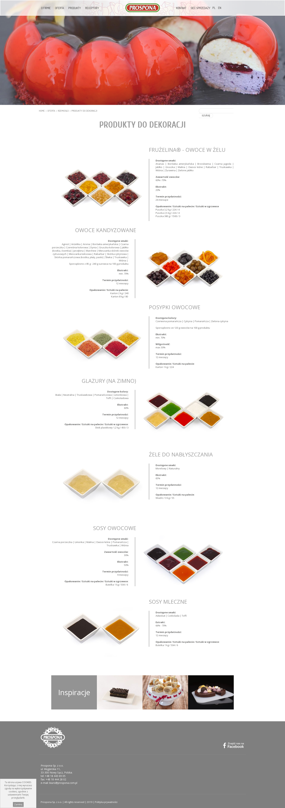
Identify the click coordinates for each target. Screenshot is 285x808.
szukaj (239, 110)
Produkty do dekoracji (84, 110)
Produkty (74, 8)
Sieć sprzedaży (200, 8)
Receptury (92, 8)
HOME (42, 110)
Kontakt (181, 8)
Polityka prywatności (106, 800)
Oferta (59, 8)
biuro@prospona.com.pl (63, 781)
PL (213, 8)
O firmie (46, 8)
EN (219, 8)
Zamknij (18, 805)
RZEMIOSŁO (63, 110)
